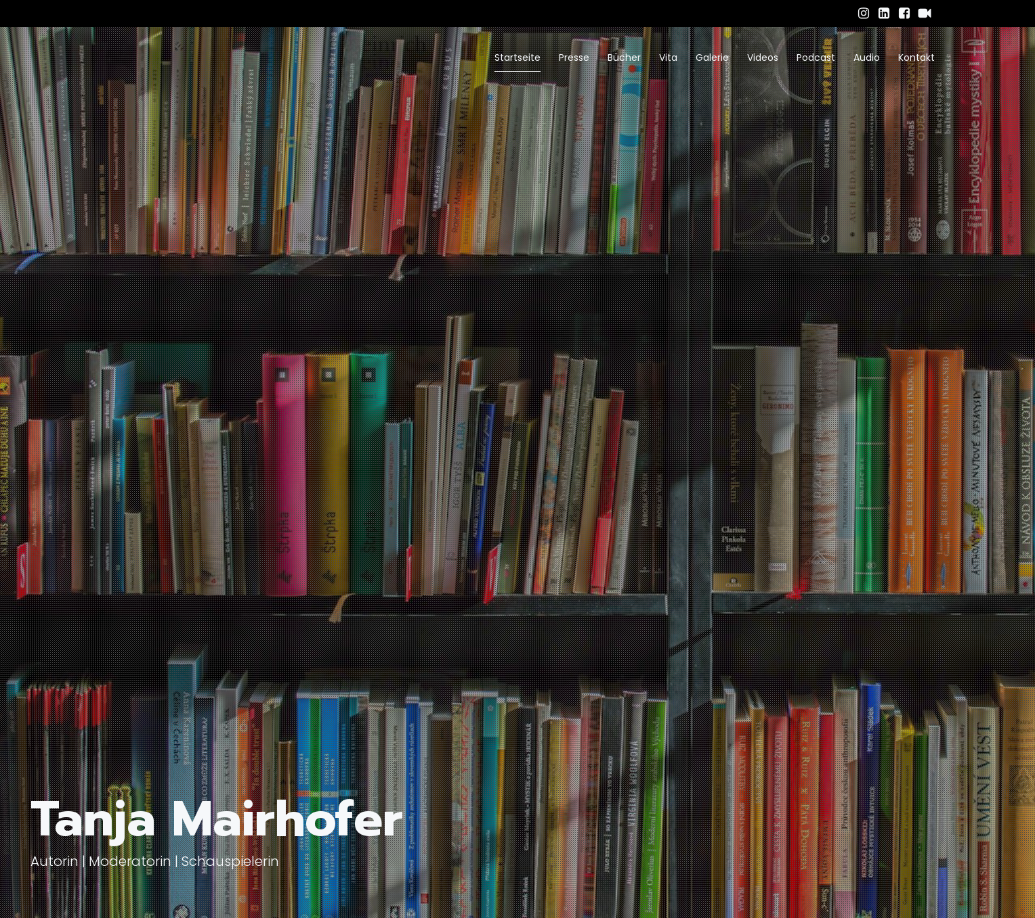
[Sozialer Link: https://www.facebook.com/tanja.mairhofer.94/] (904, 13)
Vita (668, 57)
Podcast (816, 57)
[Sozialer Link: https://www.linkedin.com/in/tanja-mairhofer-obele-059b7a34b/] (884, 13)
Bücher (624, 57)
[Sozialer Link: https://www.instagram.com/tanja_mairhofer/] (863, 13)
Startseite (517, 57)
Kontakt (916, 57)
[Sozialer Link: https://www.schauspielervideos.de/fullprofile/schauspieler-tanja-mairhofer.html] (924, 13)
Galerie (712, 57)
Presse (574, 57)
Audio (866, 57)
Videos (762, 57)
